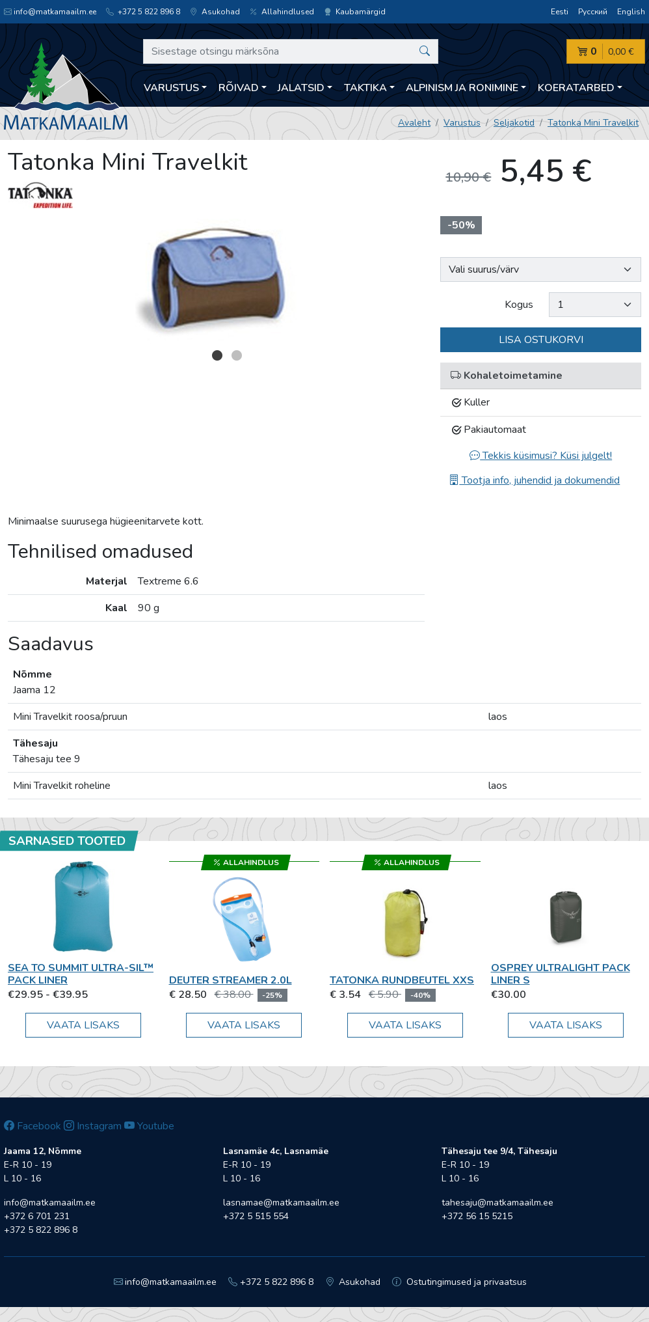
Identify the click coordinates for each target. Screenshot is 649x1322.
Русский (592, 12)
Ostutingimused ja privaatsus (459, 1282)
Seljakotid (514, 123)
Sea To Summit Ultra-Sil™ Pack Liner (80, 974)
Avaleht (414, 123)
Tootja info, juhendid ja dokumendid (534, 480)
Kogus (519, 304)
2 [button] (236, 355)
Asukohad (215, 12)
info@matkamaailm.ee (50, 12)
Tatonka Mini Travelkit (593, 123)
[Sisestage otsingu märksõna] (290, 51)
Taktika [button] (365, 88)
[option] (216, 281)
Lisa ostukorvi (541, 340)
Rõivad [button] (239, 88)
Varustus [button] (171, 88)
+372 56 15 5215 (477, 1216)
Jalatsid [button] (301, 88)
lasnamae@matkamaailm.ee (281, 1202)
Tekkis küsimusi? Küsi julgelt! (541, 455)
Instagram (93, 1126)
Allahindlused (282, 12)
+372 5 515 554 (256, 1216)
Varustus (462, 123)
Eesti (559, 12)
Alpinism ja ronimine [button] (462, 88)
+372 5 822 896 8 (143, 12)
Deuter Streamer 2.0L (230, 980)
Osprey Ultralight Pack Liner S (560, 974)
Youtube (149, 1126)
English (631, 12)
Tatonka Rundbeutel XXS (402, 980)
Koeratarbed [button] (576, 88)
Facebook (32, 1126)
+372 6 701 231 (37, 1216)
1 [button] (217, 355)
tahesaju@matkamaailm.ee (497, 1202)
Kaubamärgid (355, 12)
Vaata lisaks (83, 1025)
